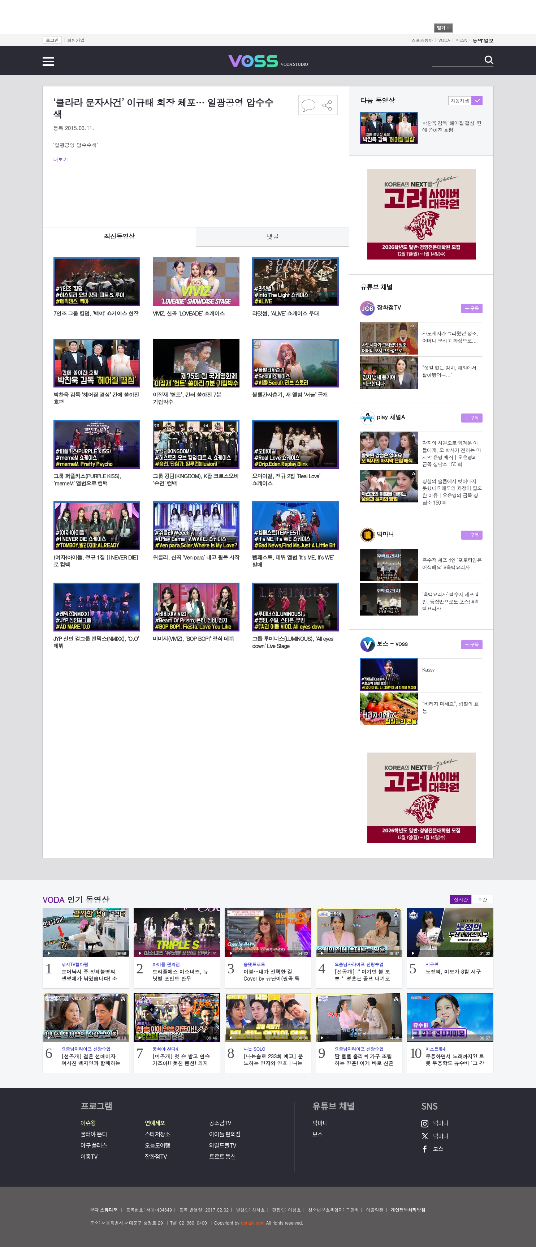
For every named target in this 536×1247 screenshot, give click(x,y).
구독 (472, 308)
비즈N (461, 40)
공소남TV (220, 1123)
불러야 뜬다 (94, 1134)
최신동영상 (119, 236)
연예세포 (155, 1123)
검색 (488, 59)
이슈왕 (88, 1123)
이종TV (89, 1156)
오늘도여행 (157, 1145)
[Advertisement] (184, 190)
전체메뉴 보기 (48, 61)
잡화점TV (156, 1156)
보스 (317, 1134)
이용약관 (374, 1210)
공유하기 (328, 105)
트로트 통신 (222, 1156)
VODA (444, 40)
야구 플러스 (94, 1145)
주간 (482, 899)
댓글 (273, 236)
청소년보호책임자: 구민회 (333, 1210)
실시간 (461, 899)
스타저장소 (157, 1134)
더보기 (60, 159)
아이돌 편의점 (225, 1134)
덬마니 (320, 1123)
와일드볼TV (222, 1145)
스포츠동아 (422, 40)
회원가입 (76, 40)
